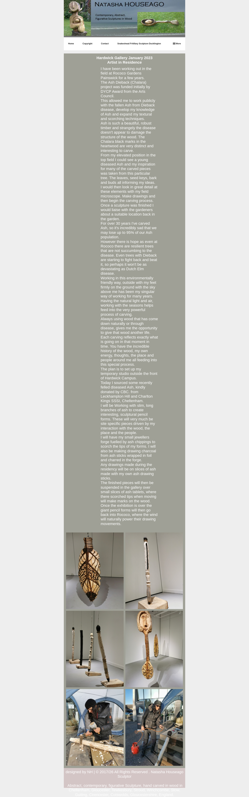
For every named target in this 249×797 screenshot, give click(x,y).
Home (71, 43)
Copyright (87, 43)
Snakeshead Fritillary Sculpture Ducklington (139, 43)
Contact (105, 43)
